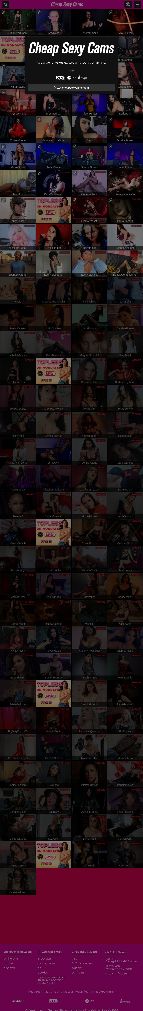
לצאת (71, 70)
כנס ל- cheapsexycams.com (71, 87)
